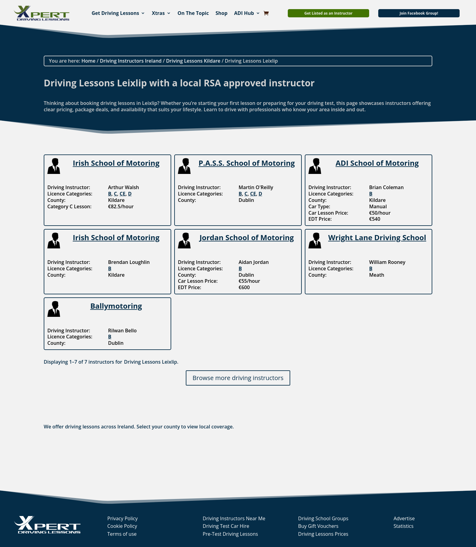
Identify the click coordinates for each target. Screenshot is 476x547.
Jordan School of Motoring (246, 237)
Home (88, 60)
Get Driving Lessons (115, 13)
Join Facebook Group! (418, 13)
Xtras (158, 13)
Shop (221, 13)
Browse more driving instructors (237, 378)
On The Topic (193, 13)
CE (122, 193)
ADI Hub (244, 13)
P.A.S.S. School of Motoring (247, 163)
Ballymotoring (116, 306)
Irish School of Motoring (116, 163)
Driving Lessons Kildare (193, 60)
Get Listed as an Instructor (328, 13)
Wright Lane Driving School (377, 237)
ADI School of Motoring (377, 163)
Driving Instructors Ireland (131, 60)
